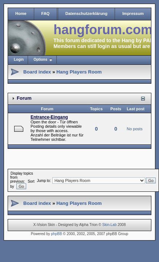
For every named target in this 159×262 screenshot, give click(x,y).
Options (40, 59)
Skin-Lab (109, 225)
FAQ (45, 13)
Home (21, 13)
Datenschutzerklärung (86, 13)
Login (19, 59)
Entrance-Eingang (49, 117)
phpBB (56, 234)
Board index (37, 72)
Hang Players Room (79, 72)
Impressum (133, 13)
